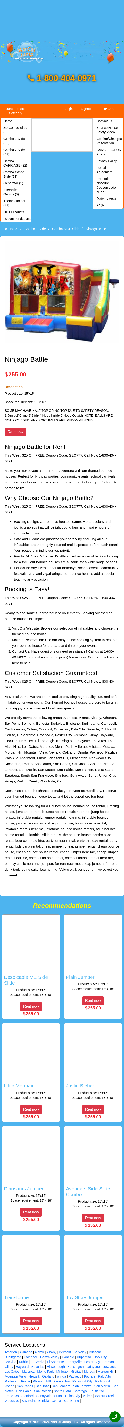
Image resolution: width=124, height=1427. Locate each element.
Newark (34, 1376)
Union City (72, 1396)
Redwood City (82, 1381)
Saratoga (80, 1391)
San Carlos (25, 1386)
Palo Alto (104, 1376)
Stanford (27, 1396)
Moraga (89, 1371)
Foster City (92, 1362)
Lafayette (93, 1367)
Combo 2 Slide (14, 152)
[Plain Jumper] (93, 953)
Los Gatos (12, 1371)
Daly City (100, 1357)
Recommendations (16, 219)
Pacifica (89, 1376)
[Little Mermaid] (31, 1062)
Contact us (104, 121)
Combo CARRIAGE (15, 163)
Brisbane (95, 1352)
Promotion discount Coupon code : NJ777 (107, 185)
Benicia (43, 1401)
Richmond (102, 1381)
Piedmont (11, 1381)
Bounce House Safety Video (107, 130)
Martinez (28, 1371)
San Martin (102, 1386)
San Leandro (61, 1386)
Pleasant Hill (42, 1381)
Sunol (58, 1396)
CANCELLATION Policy (109, 152)
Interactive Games (11, 192)
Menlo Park (45, 1371)
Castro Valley (49, 1357)
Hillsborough (56, 1367)
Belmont (65, 1352)
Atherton (11, 1352)
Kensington (76, 1367)
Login (69, 109)
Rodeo (9, 1386)
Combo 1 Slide (14, 141)
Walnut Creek (104, 1396)
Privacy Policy (107, 161)
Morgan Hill (106, 1371)
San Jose (42, 1386)
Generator (13, 183)
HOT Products (13, 212)
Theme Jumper (14, 203)
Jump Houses (16, 111)
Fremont (109, 1362)
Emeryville (74, 1362)
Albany (51, 1352)
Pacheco (75, 1376)
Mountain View (15, 1376)
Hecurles (37, 1367)
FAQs (101, 205)
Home (7, 121)
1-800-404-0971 (62, 78)
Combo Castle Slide (13, 174)
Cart (109, 109)
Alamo (39, 1352)
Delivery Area (106, 198)
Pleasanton (61, 1381)
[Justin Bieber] (93, 1062)
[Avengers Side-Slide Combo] (93, 1168)
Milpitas (75, 1371)
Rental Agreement (104, 170)
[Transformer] (31, 1274)
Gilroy (9, 1367)
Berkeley (80, 1352)
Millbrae (62, 1371)
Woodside (12, 1401)
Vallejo (87, 1396)
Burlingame (13, 1357)
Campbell (30, 1357)
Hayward (22, 1367)
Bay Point (29, 1401)
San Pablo (23, 1391)
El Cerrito (37, 1362)
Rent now (15, 432)
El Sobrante (55, 1362)
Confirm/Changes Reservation (109, 141)
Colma (56, 1401)
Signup (86, 109)
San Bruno (71, 1401)
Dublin (23, 1362)
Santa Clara (62, 1391)
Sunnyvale (43, 1396)
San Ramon (42, 1391)
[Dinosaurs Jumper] (31, 1165)
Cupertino (84, 1357)
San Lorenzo (82, 1386)
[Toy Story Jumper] (93, 1274)
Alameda (26, 1352)
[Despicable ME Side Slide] (31, 956)
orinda (61, 1376)
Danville (10, 1362)
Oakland (48, 1376)
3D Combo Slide (15, 130)
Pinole (25, 1381)
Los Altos (109, 1367)
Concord (68, 1357)
